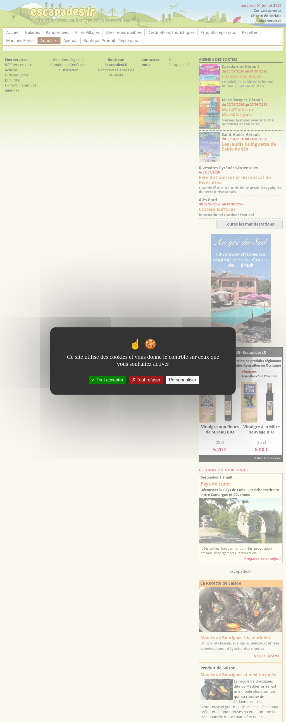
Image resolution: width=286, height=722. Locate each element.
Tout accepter (107, 380)
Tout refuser (146, 380)
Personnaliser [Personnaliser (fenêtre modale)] (182, 380)
